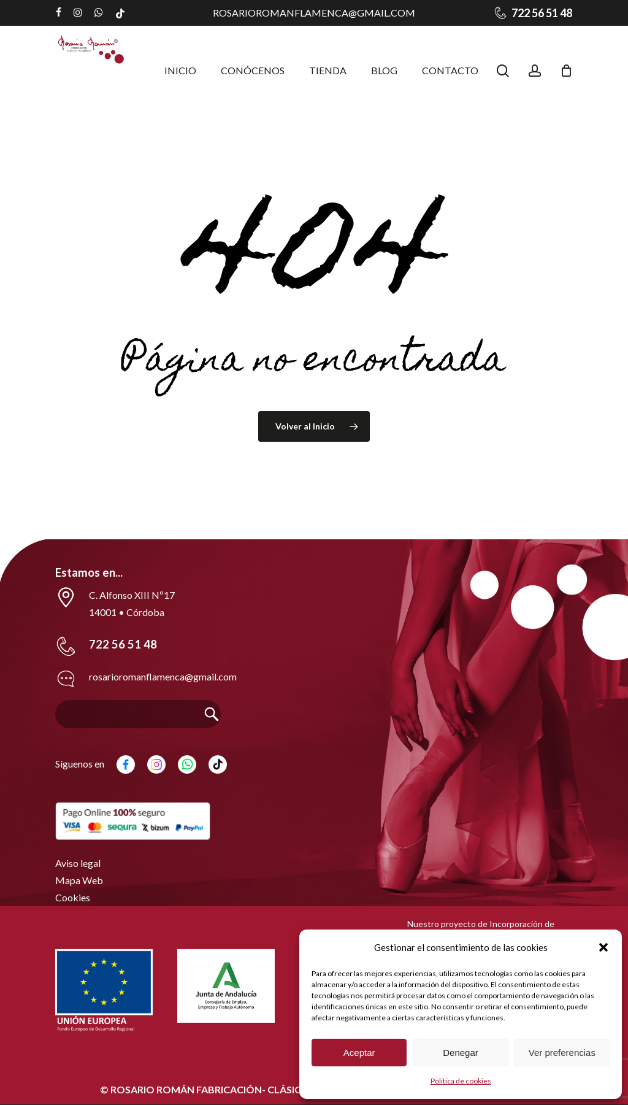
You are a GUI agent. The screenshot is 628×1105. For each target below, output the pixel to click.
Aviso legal (78, 863)
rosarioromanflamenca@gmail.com (314, 12)
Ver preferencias (562, 1052)
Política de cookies (461, 1080)
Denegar (460, 1052)
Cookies (72, 897)
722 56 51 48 (123, 644)
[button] (603, 947)
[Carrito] (566, 70)
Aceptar (359, 1052)
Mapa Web (79, 880)
